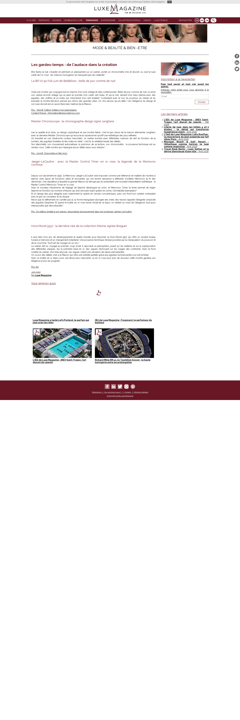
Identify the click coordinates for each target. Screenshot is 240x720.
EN (202, 20)
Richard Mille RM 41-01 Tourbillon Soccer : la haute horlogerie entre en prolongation (122, 681)
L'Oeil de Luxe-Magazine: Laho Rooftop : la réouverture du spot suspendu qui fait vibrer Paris (186, 136)
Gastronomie (108, 20)
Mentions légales (141, 713)
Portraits (44, 20)
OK (169, 2)
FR (197, 20)
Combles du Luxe (73, 20)
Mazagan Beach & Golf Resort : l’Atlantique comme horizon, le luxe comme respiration (186, 144)
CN (207, 20)
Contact (127, 713)
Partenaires (96, 713)
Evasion (56, 20)
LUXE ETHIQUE (161, 20)
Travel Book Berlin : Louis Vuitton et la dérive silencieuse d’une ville (186, 150)
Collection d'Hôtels (129, 20)
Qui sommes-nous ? (112, 713)
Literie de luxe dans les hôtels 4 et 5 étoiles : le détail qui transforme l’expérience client (186, 129)
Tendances (92, 20)
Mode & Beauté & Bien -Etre (120, 48)
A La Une (31, 20)
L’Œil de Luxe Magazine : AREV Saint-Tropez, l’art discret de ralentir (186, 120)
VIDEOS (147, 20)
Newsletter (185, 20)
